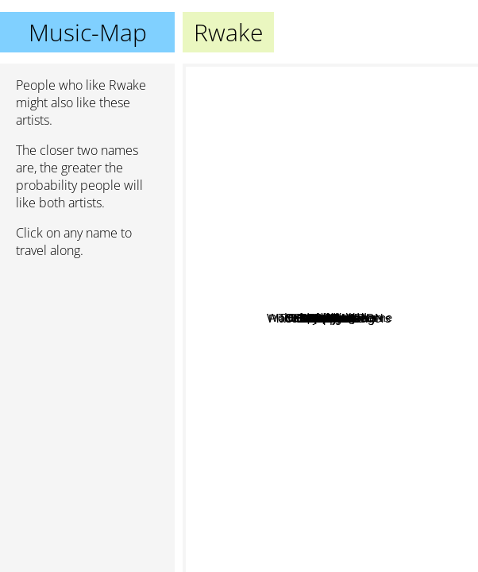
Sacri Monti (331, 269)
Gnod (380, 399)
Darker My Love (283, 331)
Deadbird (319, 253)
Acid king (404, 231)
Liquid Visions (307, 237)
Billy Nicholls (222, 404)
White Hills (391, 362)
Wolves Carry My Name (251, 120)
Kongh (318, 428)
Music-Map (88, 32)
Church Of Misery (415, 378)
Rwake (330, 318)
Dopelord (390, 306)
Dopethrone (383, 156)
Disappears (290, 368)
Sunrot (289, 397)
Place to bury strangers (321, 390)
